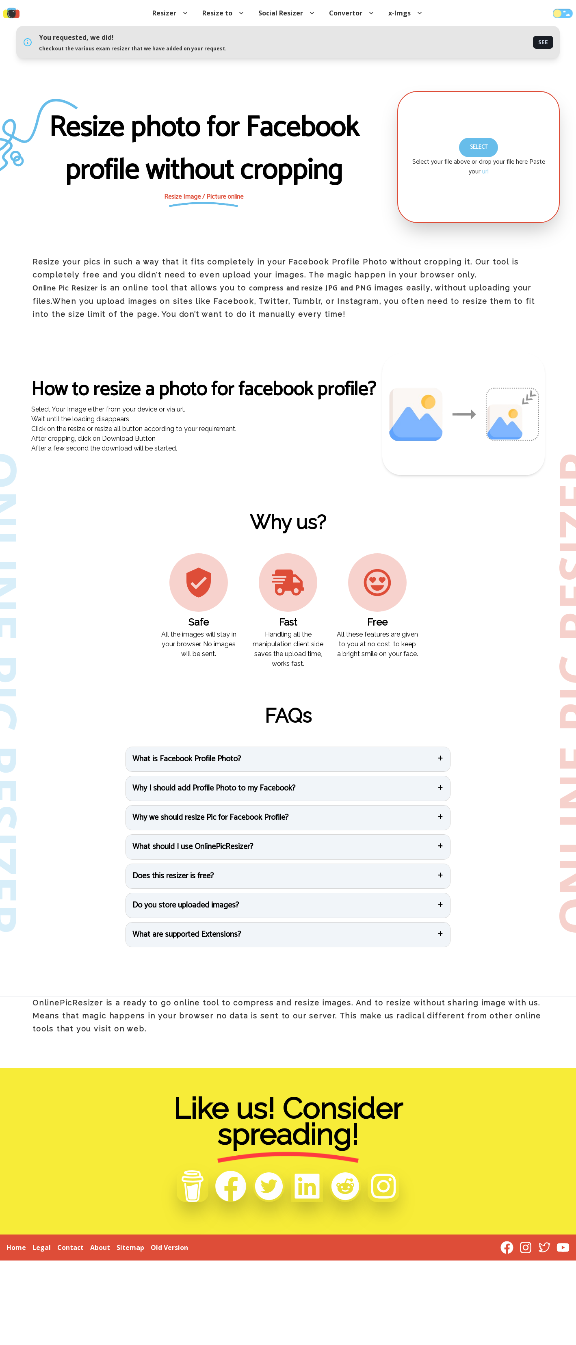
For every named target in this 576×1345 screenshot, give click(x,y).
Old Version (169, 1247)
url (485, 171)
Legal (41, 1247)
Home (16, 1247)
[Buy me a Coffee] (192, 1186)
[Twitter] (269, 1186)
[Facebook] (231, 1186)
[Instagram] (383, 1186)
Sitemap (130, 1247)
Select (478, 147)
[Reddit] (345, 1186)
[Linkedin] (307, 1186)
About (100, 1247)
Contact (70, 1247)
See (543, 42)
